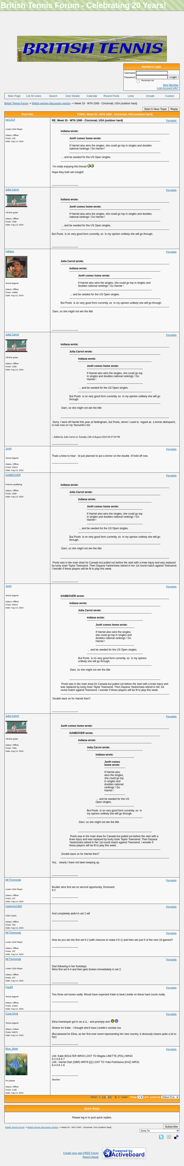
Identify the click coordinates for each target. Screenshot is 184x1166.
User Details (72, 96)
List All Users (33, 96)
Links (131, 96)
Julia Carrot (12, 189)
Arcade (150, 96)
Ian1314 (10, 119)
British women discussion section (51, 103)
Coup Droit (11, 1013)
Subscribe (171, 1126)
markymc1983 (13, 906)
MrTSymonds (13, 879)
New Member (171, 85)
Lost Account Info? (168, 88)
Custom (169, 96)
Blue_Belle (11, 1048)
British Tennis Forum (16, 103)
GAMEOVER (13, 475)
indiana (9, 251)
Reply (174, 109)
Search (53, 96)
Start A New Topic (155, 109)
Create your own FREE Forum (80, 1153)
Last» (125, 1097)
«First (93, 1097)
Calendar (92, 96)
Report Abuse (91, 1157)
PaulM (9, 987)
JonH (8, 448)
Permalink (171, 120)
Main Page (14, 96)
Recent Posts (111, 96)
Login (173, 77)
